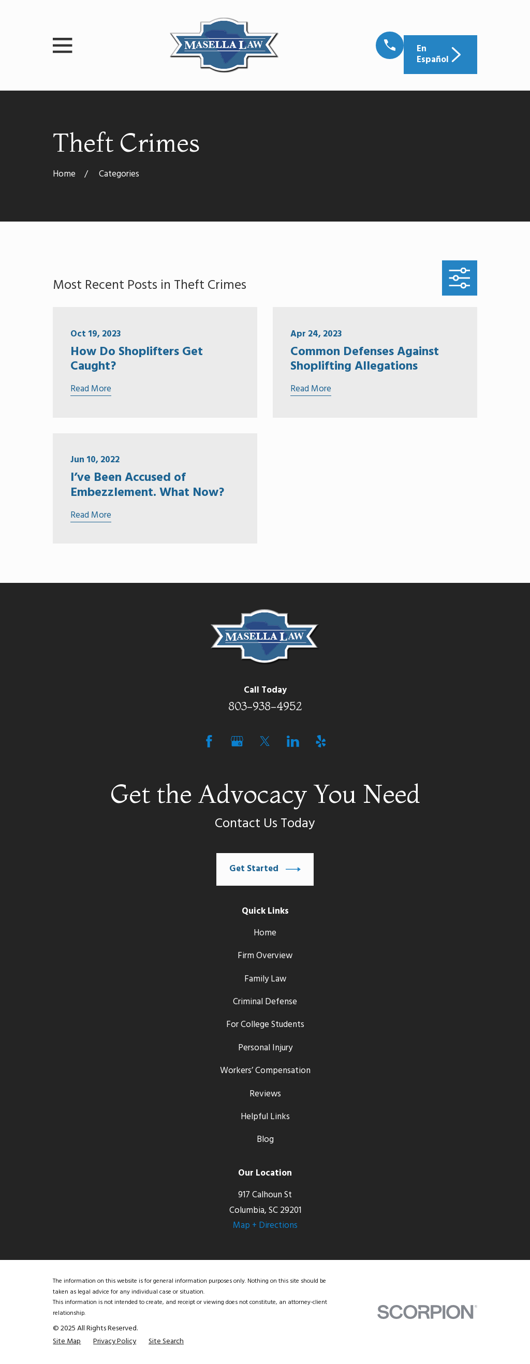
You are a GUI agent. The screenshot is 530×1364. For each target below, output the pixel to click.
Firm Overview (265, 956)
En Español (440, 54)
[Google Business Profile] (237, 741)
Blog (265, 1140)
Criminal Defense (265, 1002)
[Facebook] (209, 741)
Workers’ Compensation (265, 1071)
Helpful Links (265, 1117)
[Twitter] (265, 741)
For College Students (265, 1025)
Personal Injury (265, 1048)
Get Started (265, 869)
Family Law (265, 979)
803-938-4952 (265, 706)
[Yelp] (321, 741)
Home (265, 933)
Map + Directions (265, 1226)
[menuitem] (67, 1342)
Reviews (265, 1094)
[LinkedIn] (293, 741)
